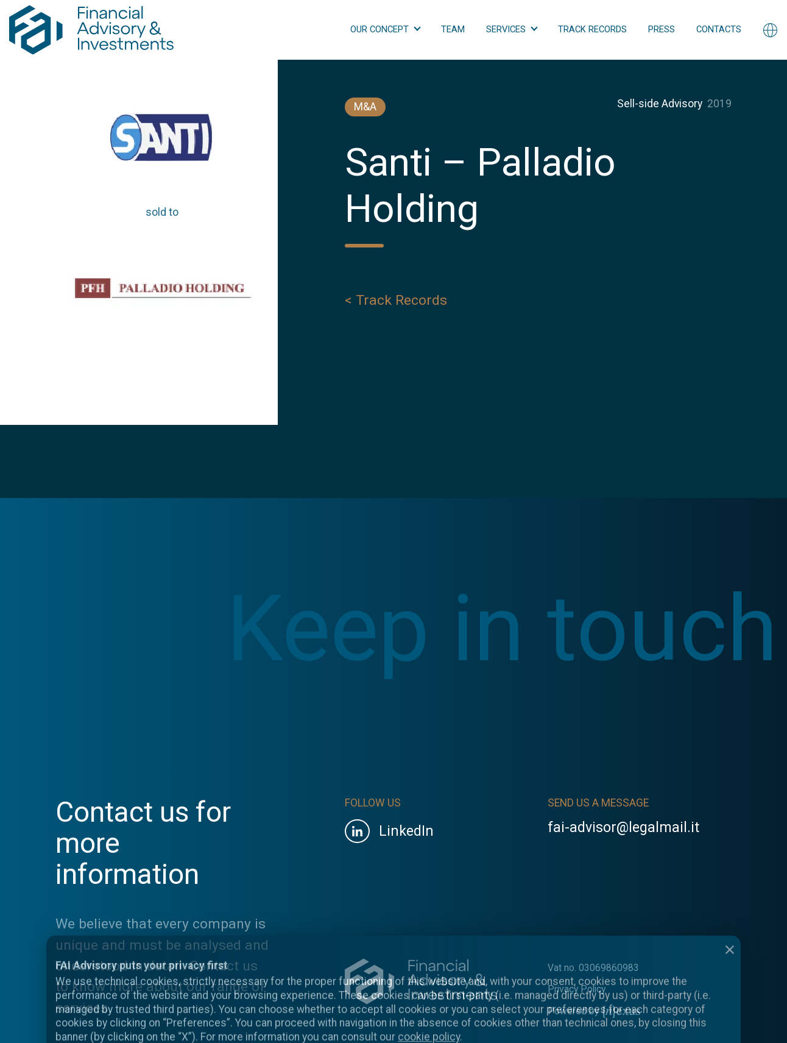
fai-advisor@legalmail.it (623, 827)
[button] (385, 30)
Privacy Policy (576, 989)
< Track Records (396, 302)
